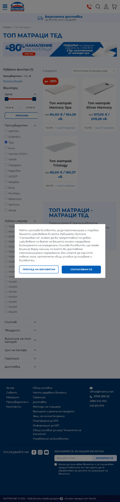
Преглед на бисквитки (39, 269)
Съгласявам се (81, 269)
